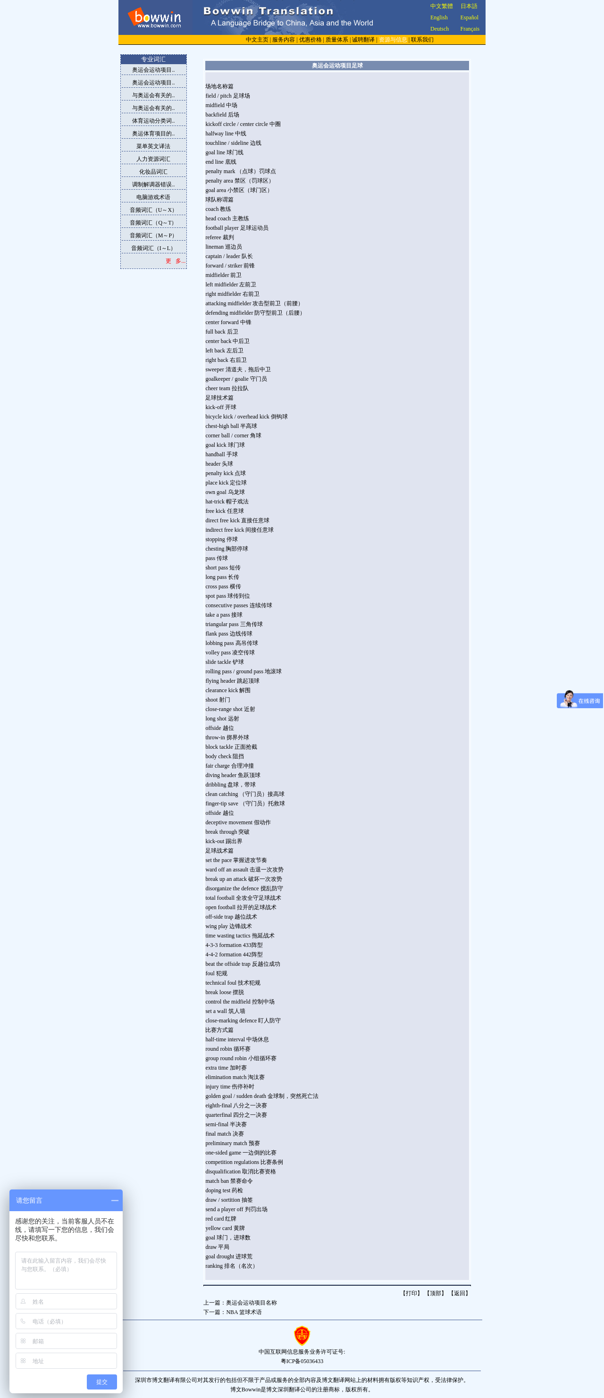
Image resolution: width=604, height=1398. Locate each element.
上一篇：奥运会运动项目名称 (240, 1302)
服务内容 (283, 39)
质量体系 (337, 39)
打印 (411, 1293)
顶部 (435, 1293)
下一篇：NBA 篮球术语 (232, 1312)
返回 (459, 1293)
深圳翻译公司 (294, 1389)
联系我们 (422, 39)
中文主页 (257, 39)
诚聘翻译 (363, 39)
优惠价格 (310, 39)
